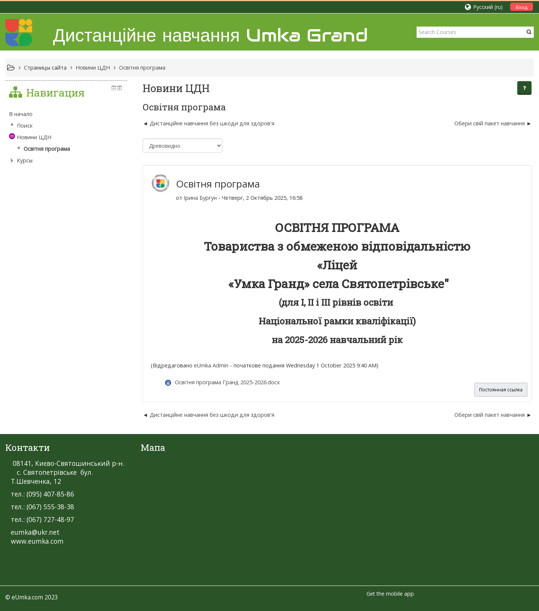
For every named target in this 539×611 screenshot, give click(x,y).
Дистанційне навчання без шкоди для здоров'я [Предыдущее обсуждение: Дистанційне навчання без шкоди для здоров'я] (212, 123)
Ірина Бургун (200, 197)
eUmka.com (27, 597)
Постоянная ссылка (501, 390)
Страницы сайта (45, 67)
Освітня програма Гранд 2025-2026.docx (227, 382)
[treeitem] (66, 114)
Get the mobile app (390, 593)
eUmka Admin (211, 365)
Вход (521, 7)
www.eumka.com (37, 541)
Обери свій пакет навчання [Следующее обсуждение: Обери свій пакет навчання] (489, 123)
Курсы (25, 160)
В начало (21, 113)
